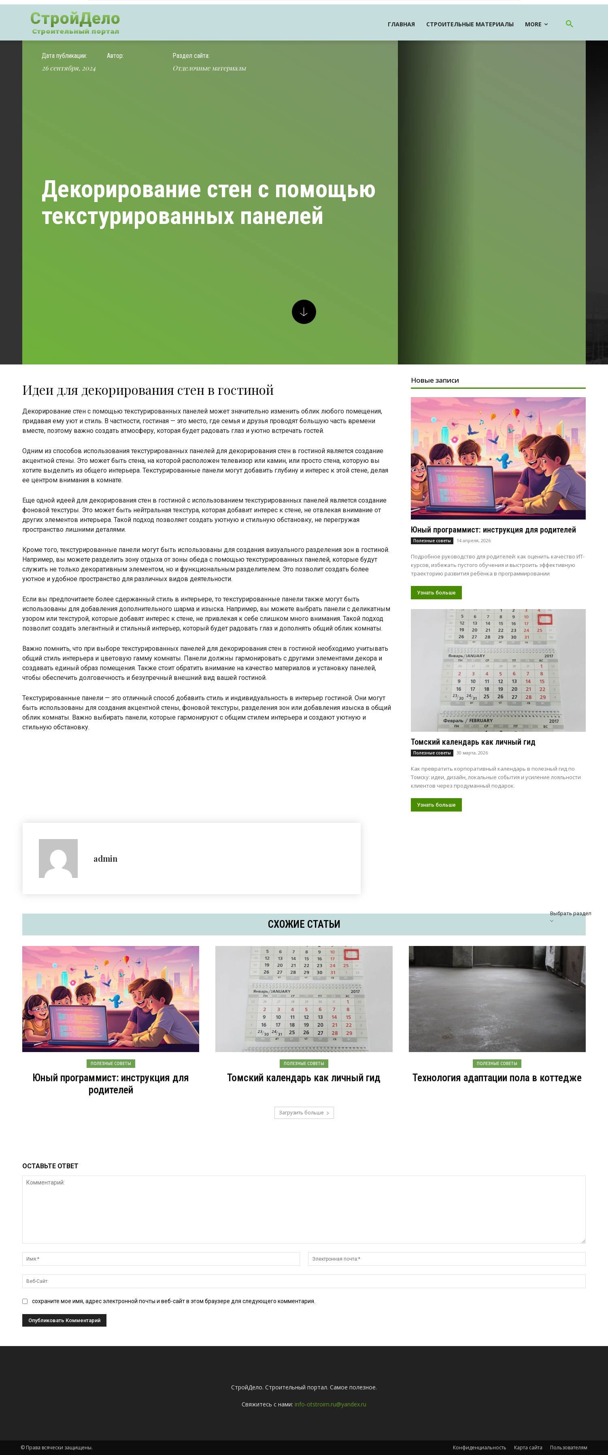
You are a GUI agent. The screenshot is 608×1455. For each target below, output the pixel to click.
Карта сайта (528, 1447)
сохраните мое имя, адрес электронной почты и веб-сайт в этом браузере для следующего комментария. (173, 1301)
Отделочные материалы (209, 68)
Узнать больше (436, 593)
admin (105, 858)
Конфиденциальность (479, 1447)
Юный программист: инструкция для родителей (493, 530)
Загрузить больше (304, 1112)
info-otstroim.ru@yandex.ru (330, 1404)
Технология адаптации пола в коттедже (497, 1078)
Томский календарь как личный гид (473, 742)
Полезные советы (432, 540)
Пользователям (568, 1447)
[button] (569, 24)
